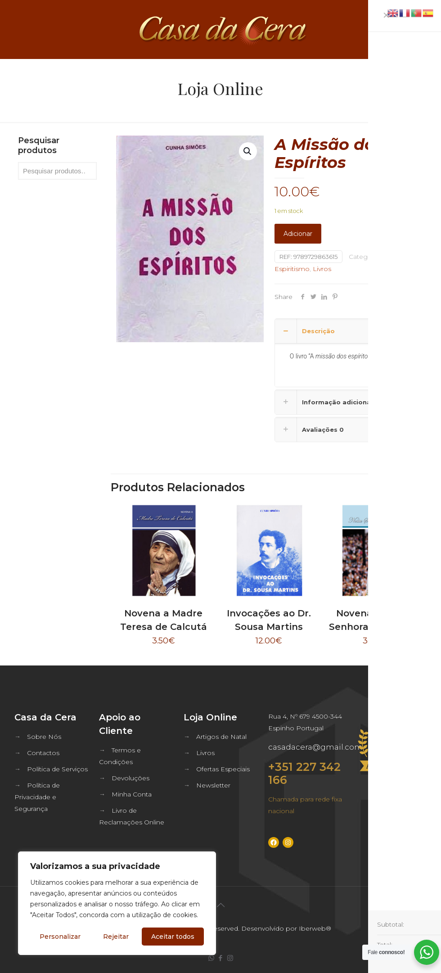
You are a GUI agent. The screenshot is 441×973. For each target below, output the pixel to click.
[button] (248, 151)
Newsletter (213, 785)
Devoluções (130, 778)
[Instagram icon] (230, 958)
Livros (322, 269)
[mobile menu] (426, 29)
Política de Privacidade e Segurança (37, 797)
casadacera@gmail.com (315, 746)
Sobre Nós (44, 737)
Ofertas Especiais (223, 769)
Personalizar (60, 936)
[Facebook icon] (220, 958)
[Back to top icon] (220, 905)
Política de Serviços (57, 769)
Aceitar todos (172, 936)
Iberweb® (315, 928)
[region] (117, 903)
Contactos (43, 753)
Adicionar (298, 234)
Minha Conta (132, 794)
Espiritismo (292, 269)
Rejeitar (116, 936)
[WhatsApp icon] (211, 958)
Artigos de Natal (221, 737)
